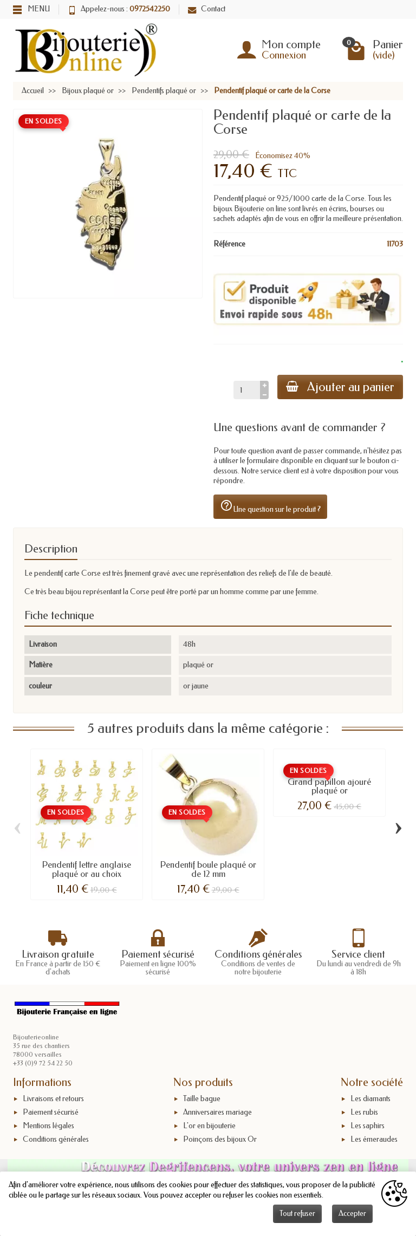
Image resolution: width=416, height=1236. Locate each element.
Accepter (352, 1213)
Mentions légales (48, 1125)
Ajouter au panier (340, 387)
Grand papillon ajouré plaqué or (329, 786)
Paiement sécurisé (51, 1112)
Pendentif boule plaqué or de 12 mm (208, 869)
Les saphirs (367, 1125)
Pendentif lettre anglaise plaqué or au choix (86, 869)
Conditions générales (56, 1139)
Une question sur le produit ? (270, 506)
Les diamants (370, 1098)
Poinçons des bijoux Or (220, 1139)
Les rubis (364, 1112)
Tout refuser (297, 1213)
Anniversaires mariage (217, 1112)
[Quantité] (246, 390)
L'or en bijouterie (209, 1125)
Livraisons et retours (53, 1098)
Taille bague (201, 1098)
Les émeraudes (374, 1139)
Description (50, 548)
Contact (206, 9)
